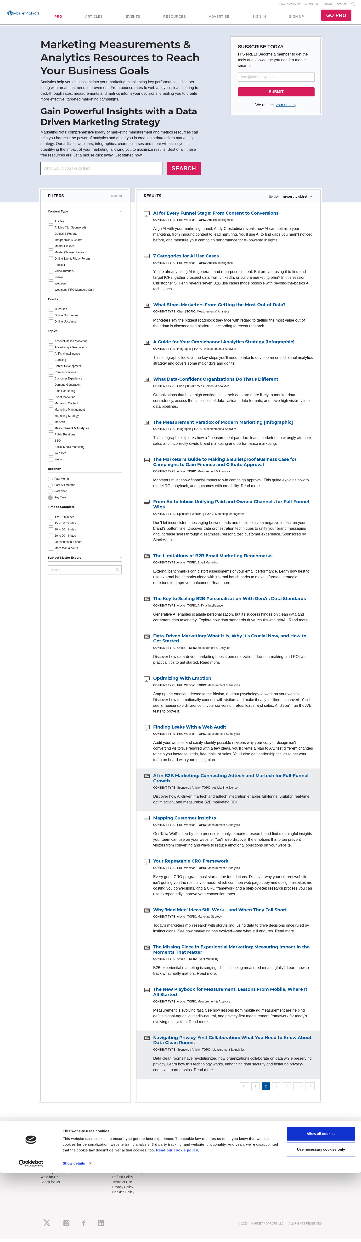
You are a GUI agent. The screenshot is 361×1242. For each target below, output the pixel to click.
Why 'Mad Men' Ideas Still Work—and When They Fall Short (220, 912)
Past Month (61, 481)
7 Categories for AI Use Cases (186, 259)
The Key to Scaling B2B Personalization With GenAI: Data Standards (229, 601)
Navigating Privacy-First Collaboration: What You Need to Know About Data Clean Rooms (232, 1043)
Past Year (60, 494)
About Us (47, 1137)
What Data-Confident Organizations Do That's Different (215, 382)
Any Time (60, 500)
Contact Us (120, 1170)
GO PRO (336, 16)
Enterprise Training (126, 1142)
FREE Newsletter (289, 5)
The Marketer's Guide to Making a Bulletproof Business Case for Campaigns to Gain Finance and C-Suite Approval (225, 465)
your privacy (286, 108)
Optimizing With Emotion (182, 681)
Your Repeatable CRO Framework (190, 864)
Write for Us (49, 1180)
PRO (58, 18)
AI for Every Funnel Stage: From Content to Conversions (216, 216)
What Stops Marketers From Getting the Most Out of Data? (219, 307)
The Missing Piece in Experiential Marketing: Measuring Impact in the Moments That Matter (231, 952)
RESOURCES (174, 18)
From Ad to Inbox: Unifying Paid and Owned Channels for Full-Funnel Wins (231, 507)
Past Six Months (64, 488)
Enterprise (312, 5)
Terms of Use (122, 1185)
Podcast (327, 5)
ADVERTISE (219, 18)
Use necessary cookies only (321, 1219)
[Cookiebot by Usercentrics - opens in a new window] (31, 1232)
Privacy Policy (122, 1190)
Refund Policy (122, 1180)
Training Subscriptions (128, 1137)
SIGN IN (259, 18)
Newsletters (49, 1147)
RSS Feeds (49, 1142)
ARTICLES (94, 18)
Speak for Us (50, 1185)
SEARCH (184, 171)
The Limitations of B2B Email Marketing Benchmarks (212, 558)
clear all (116, 199)
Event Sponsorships (55, 1175)
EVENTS (133, 18)
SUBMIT (276, 95)
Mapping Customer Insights (184, 821)
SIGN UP (296, 18)
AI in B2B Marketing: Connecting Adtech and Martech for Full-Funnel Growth (231, 781)
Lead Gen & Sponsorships (59, 1170)
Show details (74, 1233)
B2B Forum (120, 1147)
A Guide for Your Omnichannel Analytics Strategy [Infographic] (224, 345)
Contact (342, 5)
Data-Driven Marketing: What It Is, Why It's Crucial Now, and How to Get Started (229, 641)
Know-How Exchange (128, 1175)
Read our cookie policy (177, 1219)
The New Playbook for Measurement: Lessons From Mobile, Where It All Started (230, 995)
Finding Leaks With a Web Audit (189, 730)
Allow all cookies (321, 1203)
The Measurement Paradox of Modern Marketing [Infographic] (223, 425)
